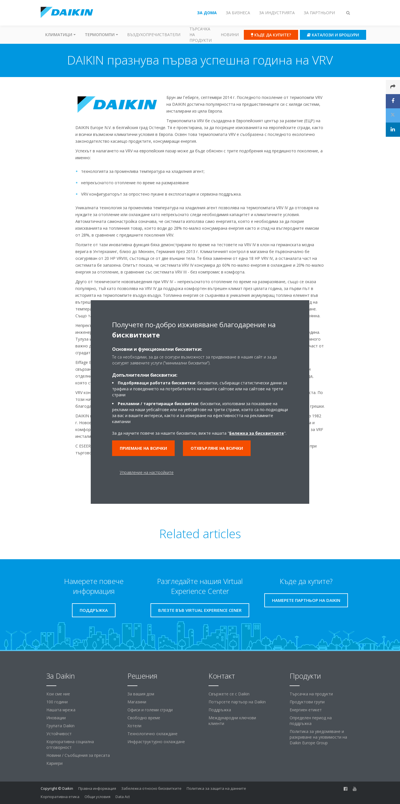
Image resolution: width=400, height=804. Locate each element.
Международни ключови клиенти (232, 720)
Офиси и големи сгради (150, 709)
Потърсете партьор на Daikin (237, 701)
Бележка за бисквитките (256, 433)
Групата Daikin (60, 725)
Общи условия (97, 796)
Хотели (134, 725)
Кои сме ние (58, 694)
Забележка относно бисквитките (151, 788)
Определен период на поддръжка (311, 720)
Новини (230, 34)
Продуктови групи (307, 701)
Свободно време (143, 717)
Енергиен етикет (306, 709)
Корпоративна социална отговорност (70, 744)
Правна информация (97, 788)
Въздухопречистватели (153, 34)
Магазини (136, 701)
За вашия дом (140, 694)
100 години (57, 701)
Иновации (56, 717)
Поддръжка (220, 709)
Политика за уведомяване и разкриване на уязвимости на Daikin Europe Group (318, 737)
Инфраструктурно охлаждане (156, 741)
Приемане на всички (143, 448)
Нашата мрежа (60, 709)
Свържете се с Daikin (229, 694)
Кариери (54, 763)
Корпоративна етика (60, 796)
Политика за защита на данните (216, 788)
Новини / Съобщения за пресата (78, 755)
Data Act (123, 796)
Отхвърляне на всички (217, 448)
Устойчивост (59, 733)
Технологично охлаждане (152, 733)
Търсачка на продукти (200, 34)
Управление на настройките (147, 472)
